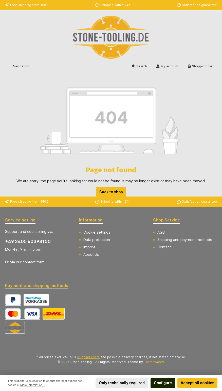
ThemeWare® (154, 362)
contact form (34, 262)
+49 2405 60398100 (28, 241)
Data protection (96, 239)
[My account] (167, 66)
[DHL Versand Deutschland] (54, 314)
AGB (161, 232)
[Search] (139, 66)
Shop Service (166, 219)
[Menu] (18, 66)
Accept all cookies (197, 383)
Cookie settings (96, 232)
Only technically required (122, 383)
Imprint (89, 247)
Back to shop (111, 192)
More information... (32, 385)
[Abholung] (15, 328)
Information (91, 219)
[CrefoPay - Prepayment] (36, 300)
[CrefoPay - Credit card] (22, 314)
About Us (91, 254)
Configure (163, 383)
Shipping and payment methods (184, 239)
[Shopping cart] (200, 66)
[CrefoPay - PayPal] (13, 300)
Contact (164, 247)
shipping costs (88, 357)
